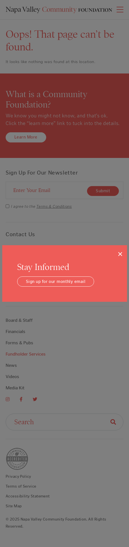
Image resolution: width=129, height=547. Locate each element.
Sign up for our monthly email (55, 281)
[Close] (120, 253)
